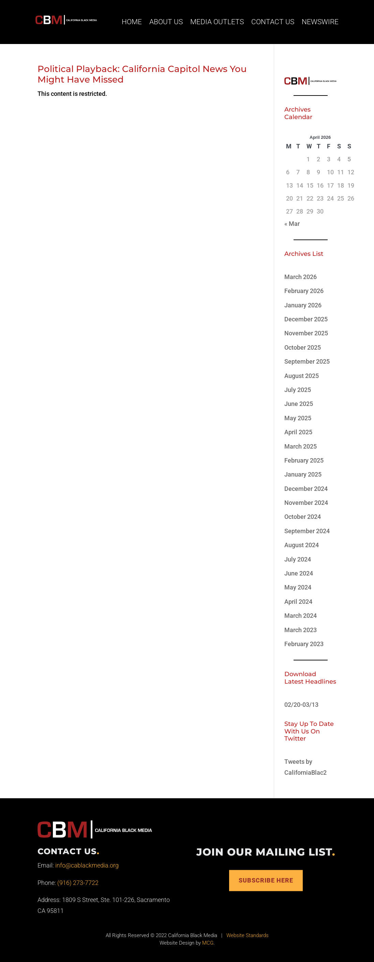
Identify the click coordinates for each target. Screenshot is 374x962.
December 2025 (306, 319)
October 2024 (302, 516)
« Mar (292, 223)
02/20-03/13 (301, 704)
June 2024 (298, 573)
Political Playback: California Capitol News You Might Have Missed (142, 74)
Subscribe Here (266, 880)
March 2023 (300, 629)
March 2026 (300, 276)
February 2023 (304, 643)
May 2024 (297, 587)
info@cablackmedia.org (87, 865)
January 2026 (302, 305)
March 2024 (300, 615)
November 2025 (306, 333)
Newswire (320, 22)
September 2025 (307, 361)
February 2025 (304, 460)
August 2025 (301, 375)
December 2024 (306, 488)
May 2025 (297, 418)
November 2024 (306, 502)
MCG (207, 943)
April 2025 (298, 432)
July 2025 (297, 389)
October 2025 (302, 347)
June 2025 (298, 403)
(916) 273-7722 (78, 882)
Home (132, 22)
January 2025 (302, 474)
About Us (166, 22)
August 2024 (301, 545)
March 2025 (300, 446)
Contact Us (272, 22)
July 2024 (297, 559)
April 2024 (298, 601)
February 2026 (304, 290)
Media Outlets (217, 22)
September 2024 (307, 531)
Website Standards (247, 935)
